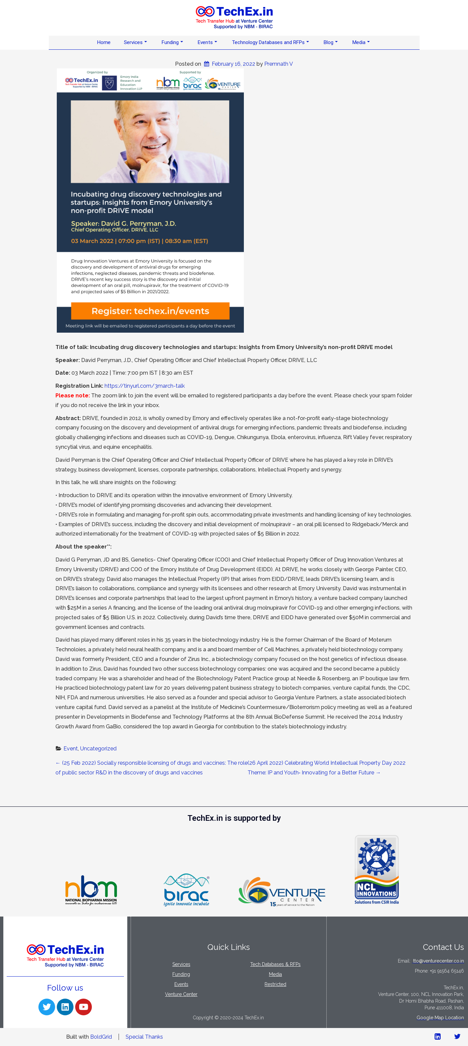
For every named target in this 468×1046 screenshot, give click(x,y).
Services (135, 42)
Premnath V (278, 64)
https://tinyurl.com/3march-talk (145, 386)
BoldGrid (101, 1037)
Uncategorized (98, 748)
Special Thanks (144, 1037)
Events (207, 42)
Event (70, 748)
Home (104, 42)
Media (361, 42)
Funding (172, 42)
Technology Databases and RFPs (270, 42)
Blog (331, 42)
